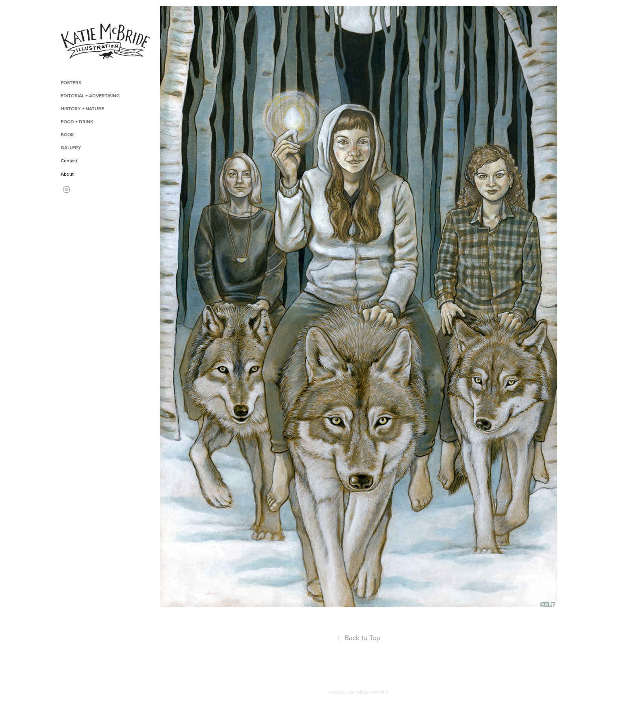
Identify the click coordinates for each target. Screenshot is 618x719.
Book (67, 134)
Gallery (71, 147)
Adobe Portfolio (371, 692)
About (67, 174)
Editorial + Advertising (90, 95)
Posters (71, 82)
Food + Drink (77, 121)
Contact (69, 160)
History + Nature (82, 108)
